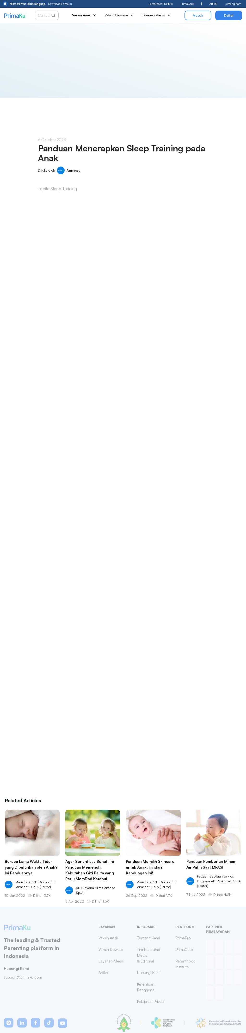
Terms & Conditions (174, 1021)
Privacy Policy (144, 1021)
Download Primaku (37, 3)
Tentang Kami (233, 4)
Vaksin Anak (84, 15)
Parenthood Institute (160, 4)
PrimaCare (187, 4)
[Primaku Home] (14, 15)
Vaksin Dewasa (119, 15)
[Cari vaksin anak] (44, 15)
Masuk (198, 15)
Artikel (213, 4)
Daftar (229, 15)
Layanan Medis (156, 15)
